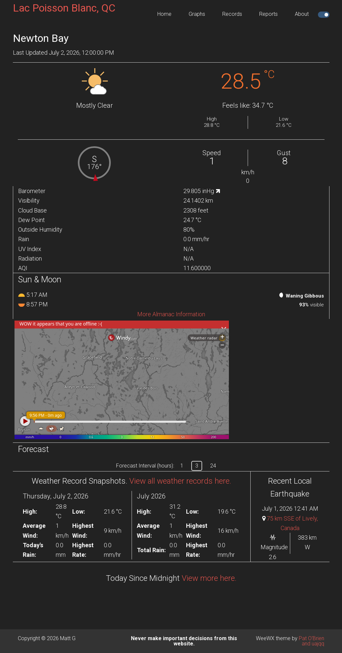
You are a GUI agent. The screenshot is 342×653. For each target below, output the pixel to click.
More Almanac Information (171, 314)
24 (213, 466)
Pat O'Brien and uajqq (311, 641)
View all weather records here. (180, 481)
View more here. (209, 578)
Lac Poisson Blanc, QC (64, 8)
